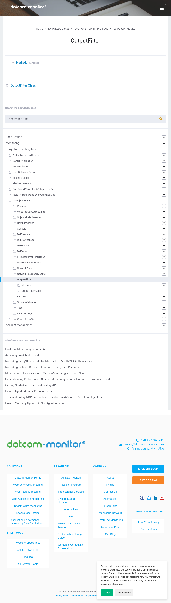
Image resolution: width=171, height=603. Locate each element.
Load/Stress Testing (27, 512)
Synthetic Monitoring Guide (70, 536)
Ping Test (27, 556)
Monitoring (12, 143)
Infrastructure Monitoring (28, 505)
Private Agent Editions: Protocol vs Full (29, 391)
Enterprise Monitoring (110, 519)
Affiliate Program (71, 477)
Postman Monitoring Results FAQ (26, 349)
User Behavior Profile (24, 172)
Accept (107, 592)
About (110, 477)
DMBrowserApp (25, 240)
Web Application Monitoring (28, 498)
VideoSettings (24, 313)
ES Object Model (21, 200)
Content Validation (23, 160)
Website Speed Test (28, 542)
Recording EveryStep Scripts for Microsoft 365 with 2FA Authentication (49, 361)
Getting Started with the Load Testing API (31, 385)
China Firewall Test (28, 549)
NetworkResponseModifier (31, 273)
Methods (21, 62)
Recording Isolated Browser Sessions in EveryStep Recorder (42, 367)
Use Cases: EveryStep (24, 319)
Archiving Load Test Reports (22, 355)
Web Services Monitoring (28, 484)
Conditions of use (79, 595)
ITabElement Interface (29, 262)
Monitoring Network (110, 512)
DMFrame (22, 251)
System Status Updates (66, 500)
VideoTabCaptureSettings (31, 211)
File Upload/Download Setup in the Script (35, 189)
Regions (21, 296)
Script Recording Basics (26, 155)
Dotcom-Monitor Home (28, 477)
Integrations (110, 505)
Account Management (19, 325)
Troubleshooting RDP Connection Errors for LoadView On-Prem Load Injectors (53, 397)
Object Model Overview (29, 217)
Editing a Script (21, 177)
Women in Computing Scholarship (70, 546)
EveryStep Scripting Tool (21, 149)
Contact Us (110, 491)
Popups (21, 206)
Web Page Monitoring (28, 491)
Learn (71, 516)
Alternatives (71, 509)
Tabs (19, 307)
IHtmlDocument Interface (31, 257)
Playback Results (22, 183)
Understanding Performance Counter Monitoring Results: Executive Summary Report (57, 379)
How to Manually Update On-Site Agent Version (34, 403)
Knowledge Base (110, 526)
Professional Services (71, 491)
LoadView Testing (148, 522)
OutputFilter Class (23, 85)
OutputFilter (24, 279)
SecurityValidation (27, 302)
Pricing (110, 484)
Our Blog (110, 534)
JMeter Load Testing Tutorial (69, 525)
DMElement (23, 245)
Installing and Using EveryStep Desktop (34, 194)
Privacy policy (62, 595)
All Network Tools (28, 563)
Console (21, 228)
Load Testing (14, 137)
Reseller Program (71, 484)
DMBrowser (23, 234)
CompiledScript (25, 223)
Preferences (124, 592)
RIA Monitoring (21, 166)
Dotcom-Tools (148, 529)
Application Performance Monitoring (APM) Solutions (27, 521)
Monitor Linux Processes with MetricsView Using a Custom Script (45, 373)
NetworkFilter (24, 268)
